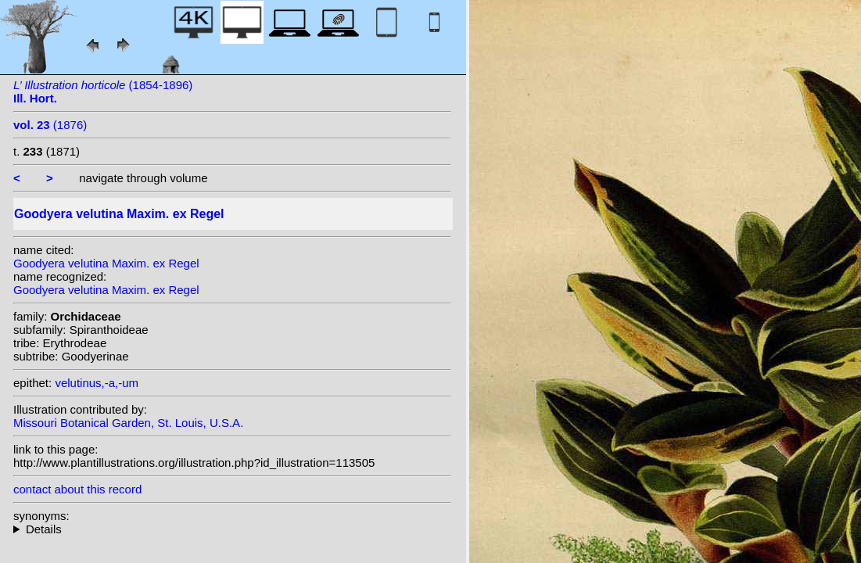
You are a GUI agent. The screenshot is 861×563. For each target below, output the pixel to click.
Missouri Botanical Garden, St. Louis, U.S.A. (128, 422)
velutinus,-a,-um (96, 382)
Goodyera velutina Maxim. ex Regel (106, 263)
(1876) (50, 124)
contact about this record (77, 489)
